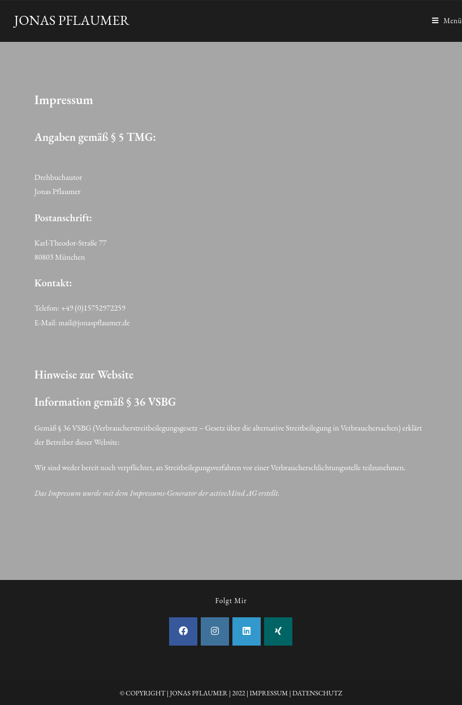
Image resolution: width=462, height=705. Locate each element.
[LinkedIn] (246, 631)
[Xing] (278, 631)
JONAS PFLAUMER (71, 20)
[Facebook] (183, 631)
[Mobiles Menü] (447, 21)
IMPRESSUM (268, 693)
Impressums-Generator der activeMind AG (193, 493)
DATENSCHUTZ (317, 693)
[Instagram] (215, 631)
